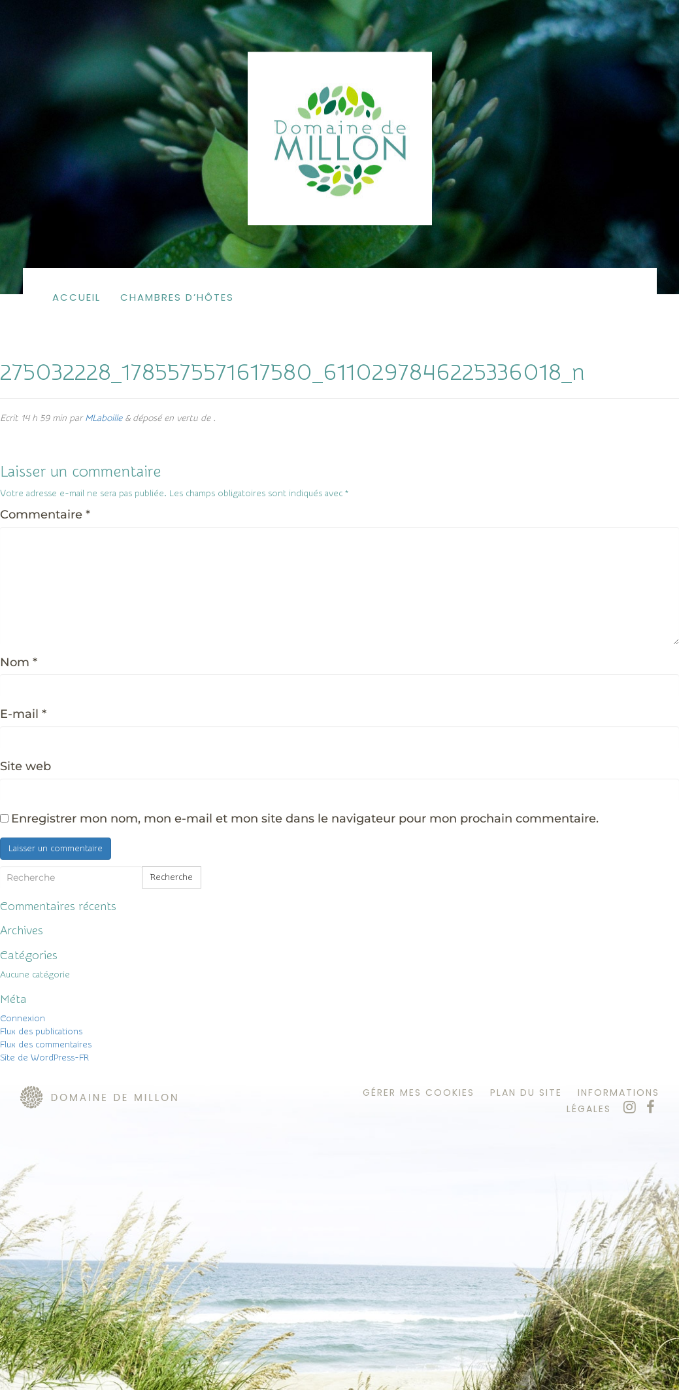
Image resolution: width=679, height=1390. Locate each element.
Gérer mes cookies (418, 1092)
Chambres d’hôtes (177, 297)
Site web (25, 766)
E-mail (23, 714)
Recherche (171, 877)
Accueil (76, 297)
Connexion (22, 1018)
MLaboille (103, 418)
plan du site (526, 1092)
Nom (18, 662)
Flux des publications (41, 1031)
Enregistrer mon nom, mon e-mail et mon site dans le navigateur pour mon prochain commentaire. (305, 818)
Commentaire (45, 514)
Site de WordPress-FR (44, 1058)
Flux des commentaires (45, 1045)
